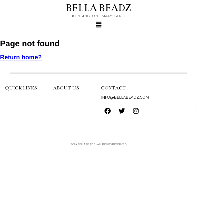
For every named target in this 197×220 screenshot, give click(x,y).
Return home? (21, 57)
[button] (98, 25)
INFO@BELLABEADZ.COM (125, 97)
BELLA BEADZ (98, 8)
